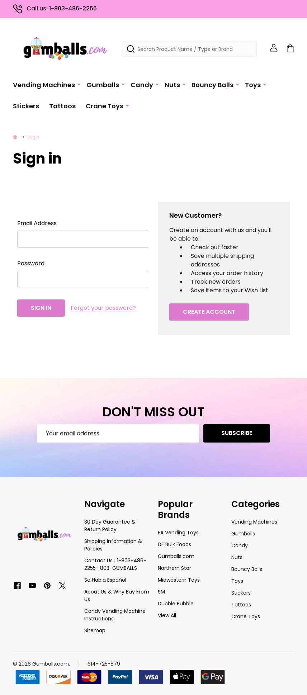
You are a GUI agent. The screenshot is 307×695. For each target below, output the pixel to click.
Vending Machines (44, 84)
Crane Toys (104, 105)
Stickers (26, 105)
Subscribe (236, 433)
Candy (142, 84)
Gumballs (102, 84)
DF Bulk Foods (174, 544)
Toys (253, 84)
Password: (31, 263)
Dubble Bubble (176, 603)
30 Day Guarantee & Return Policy (110, 525)
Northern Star (174, 568)
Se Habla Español (105, 579)
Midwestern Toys (179, 579)
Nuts (172, 84)
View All (167, 615)
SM (161, 591)
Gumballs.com (176, 556)
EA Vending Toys (178, 532)
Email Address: (37, 223)
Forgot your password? (103, 308)
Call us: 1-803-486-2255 (55, 8)
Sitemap (94, 630)
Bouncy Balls (212, 84)
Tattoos (62, 105)
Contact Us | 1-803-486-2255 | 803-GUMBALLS (115, 564)
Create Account (209, 312)
